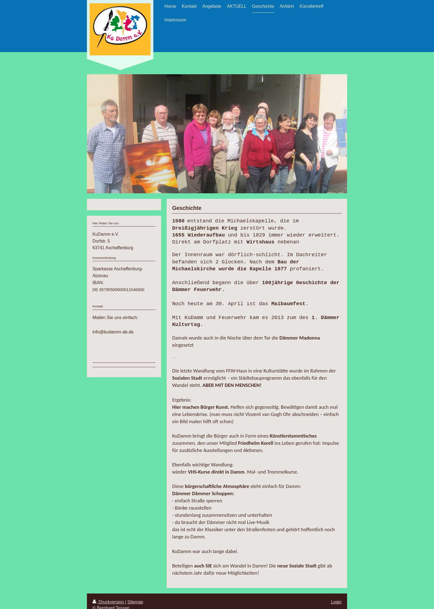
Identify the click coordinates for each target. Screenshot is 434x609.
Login (336, 594)
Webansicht (330, 604)
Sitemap (135, 594)
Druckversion (108, 594)
